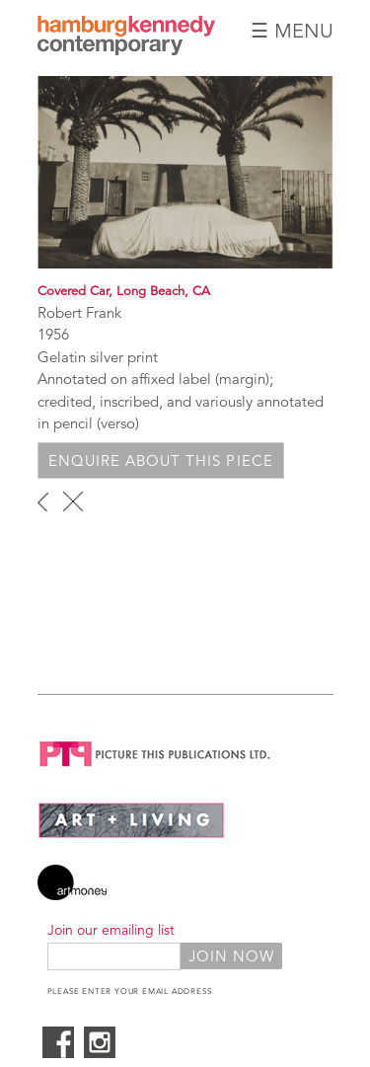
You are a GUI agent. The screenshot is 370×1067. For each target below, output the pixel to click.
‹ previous (42, 501)
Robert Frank (79, 312)
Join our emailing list (111, 930)
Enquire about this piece (160, 460)
